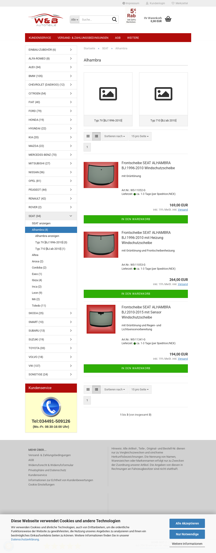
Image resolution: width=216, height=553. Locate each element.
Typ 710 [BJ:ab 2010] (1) (50, 251)
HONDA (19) (36, 122)
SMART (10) (36, 324)
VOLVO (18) (36, 359)
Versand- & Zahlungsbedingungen (83, 37)
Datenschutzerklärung (25, 539)
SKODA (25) (36, 315)
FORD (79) (35, 113)
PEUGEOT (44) (38, 192)
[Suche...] (74, 19)
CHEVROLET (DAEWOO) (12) (47, 86)
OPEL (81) (35, 183)
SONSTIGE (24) (38, 376)
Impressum (131, 3)
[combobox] (114, 140)
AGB (118, 37)
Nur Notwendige (187, 534)
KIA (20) (34, 139)
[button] (88, 140)
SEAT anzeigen (41, 225)
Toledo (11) (39, 307)
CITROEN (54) (37, 95)
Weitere (133, 37)
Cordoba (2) (39, 269)
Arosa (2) (37, 263)
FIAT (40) (34, 104)
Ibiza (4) (37, 282)
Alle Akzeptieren (187, 523)
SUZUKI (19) (36, 341)
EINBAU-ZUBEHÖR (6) (42, 52)
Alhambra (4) (40, 232)
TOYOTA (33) (37, 350)
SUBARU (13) (37, 332)
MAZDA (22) (36, 148)
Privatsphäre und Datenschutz (47, 472)
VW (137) (34, 368)
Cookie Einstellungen (41, 486)
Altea (35, 257)
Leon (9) (37, 295)
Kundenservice (40, 37)
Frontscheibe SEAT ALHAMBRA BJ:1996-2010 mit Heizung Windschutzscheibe (146, 241)
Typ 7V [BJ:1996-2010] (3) (51, 244)
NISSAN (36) (37, 174)
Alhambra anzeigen (47, 238)
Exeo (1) (37, 276)
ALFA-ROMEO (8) (39, 60)
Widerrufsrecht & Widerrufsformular (50, 467)
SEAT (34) (35, 218)
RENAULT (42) (37, 200)
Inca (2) (37, 288)
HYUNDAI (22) (37, 130)
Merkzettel (180, 3)
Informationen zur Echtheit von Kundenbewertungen (60, 482)
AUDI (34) (35, 69)
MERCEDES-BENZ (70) (43, 157)
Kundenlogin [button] (155, 3)
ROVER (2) (35, 209)
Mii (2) (36, 301)
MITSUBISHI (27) (39, 165)
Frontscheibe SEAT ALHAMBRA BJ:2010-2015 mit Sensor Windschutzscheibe (146, 316)
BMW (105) (36, 78)
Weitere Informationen (187, 543)
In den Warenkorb (135, 222)
